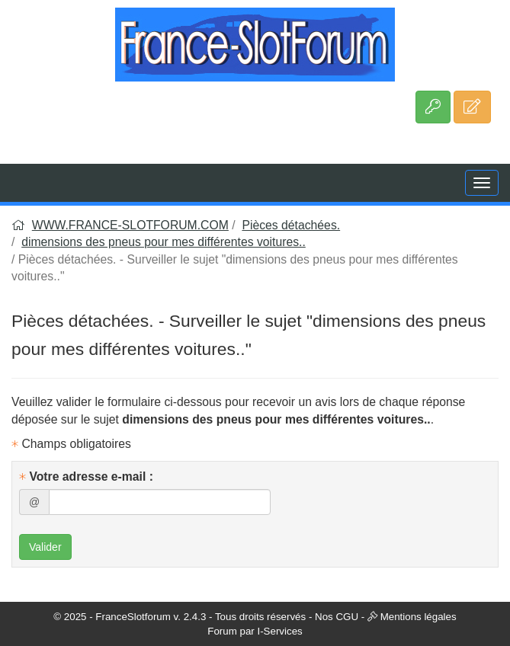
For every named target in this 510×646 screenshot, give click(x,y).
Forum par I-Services (254, 631)
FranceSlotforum (133, 616)
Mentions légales (418, 616)
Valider (45, 547)
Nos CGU (336, 616)
